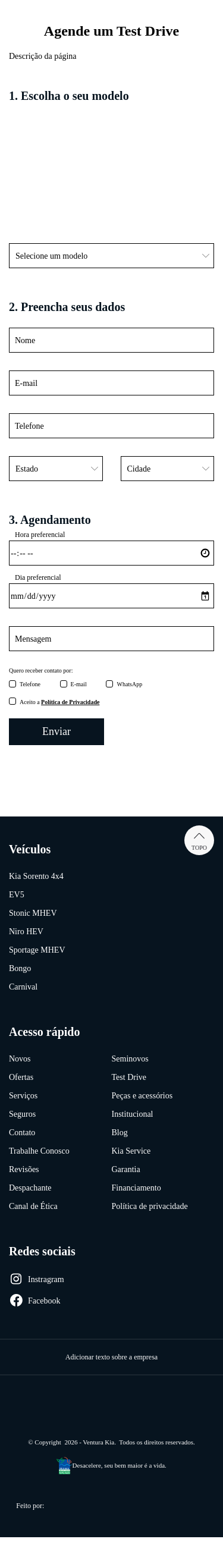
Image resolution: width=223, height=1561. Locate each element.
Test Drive (129, 1077)
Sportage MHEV (37, 950)
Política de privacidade (150, 1206)
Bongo (20, 968)
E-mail (79, 684)
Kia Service (131, 1151)
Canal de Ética (33, 1206)
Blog (120, 1132)
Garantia (126, 1169)
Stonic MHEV (33, 913)
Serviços (23, 1095)
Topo (199, 840)
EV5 (16, 894)
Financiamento (136, 1187)
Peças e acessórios (142, 1095)
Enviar (56, 731)
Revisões (24, 1169)
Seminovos (130, 1058)
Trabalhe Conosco (39, 1151)
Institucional (132, 1114)
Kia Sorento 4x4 (36, 876)
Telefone (30, 684)
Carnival (23, 986)
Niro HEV (26, 931)
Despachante (30, 1187)
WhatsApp (129, 684)
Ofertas (21, 1077)
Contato (22, 1132)
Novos (20, 1058)
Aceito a (59, 702)
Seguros (22, 1114)
